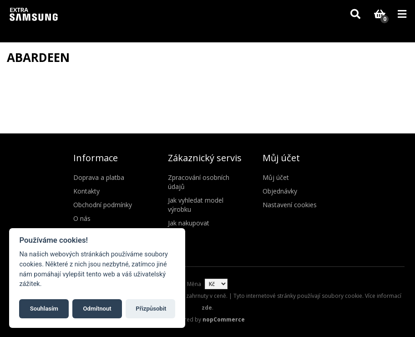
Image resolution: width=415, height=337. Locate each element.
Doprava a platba (98, 177)
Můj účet (276, 177)
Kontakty (86, 191)
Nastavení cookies (290, 204)
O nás (82, 218)
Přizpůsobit (151, 308)
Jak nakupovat (188, 223)
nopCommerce (223, 319)
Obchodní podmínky (102, 204)
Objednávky (280, 191)
